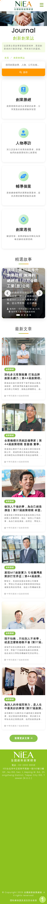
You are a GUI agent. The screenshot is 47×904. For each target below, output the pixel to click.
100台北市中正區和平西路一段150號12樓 (23, 768)
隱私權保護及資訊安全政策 (23, 900)
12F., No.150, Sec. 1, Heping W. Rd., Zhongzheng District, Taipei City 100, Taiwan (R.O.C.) (23, 775)
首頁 (7, 57)
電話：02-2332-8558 (23, 765)
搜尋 (24, 72)
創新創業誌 (19, 57)
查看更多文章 (24, 738)
